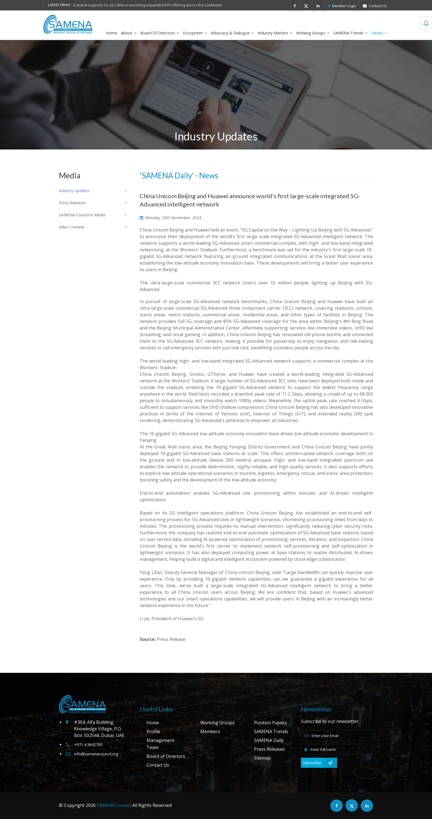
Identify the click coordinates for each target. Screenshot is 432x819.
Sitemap (262, 758)
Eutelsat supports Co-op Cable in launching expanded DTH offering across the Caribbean (148, 4)
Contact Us (375, 5)
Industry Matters (275, 33)
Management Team (160, 743)
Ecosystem (195, 33)
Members (210, 731)
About (128, 33)
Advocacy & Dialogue (232, 33)
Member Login (342, 5)
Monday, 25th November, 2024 (170, 217)
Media (379, 33)
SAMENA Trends (350, 33)
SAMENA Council (114, 805)
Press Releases (269, 749)
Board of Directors (159, 33)
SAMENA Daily (269, 740)
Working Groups (313, 33)
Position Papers (270, 723)
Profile (153, 731)
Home (111, 33)
